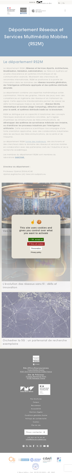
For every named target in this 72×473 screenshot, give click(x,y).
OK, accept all (36, 239)
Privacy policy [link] (36, 252)
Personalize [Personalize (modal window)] (36, 248)
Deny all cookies (36, 244)
